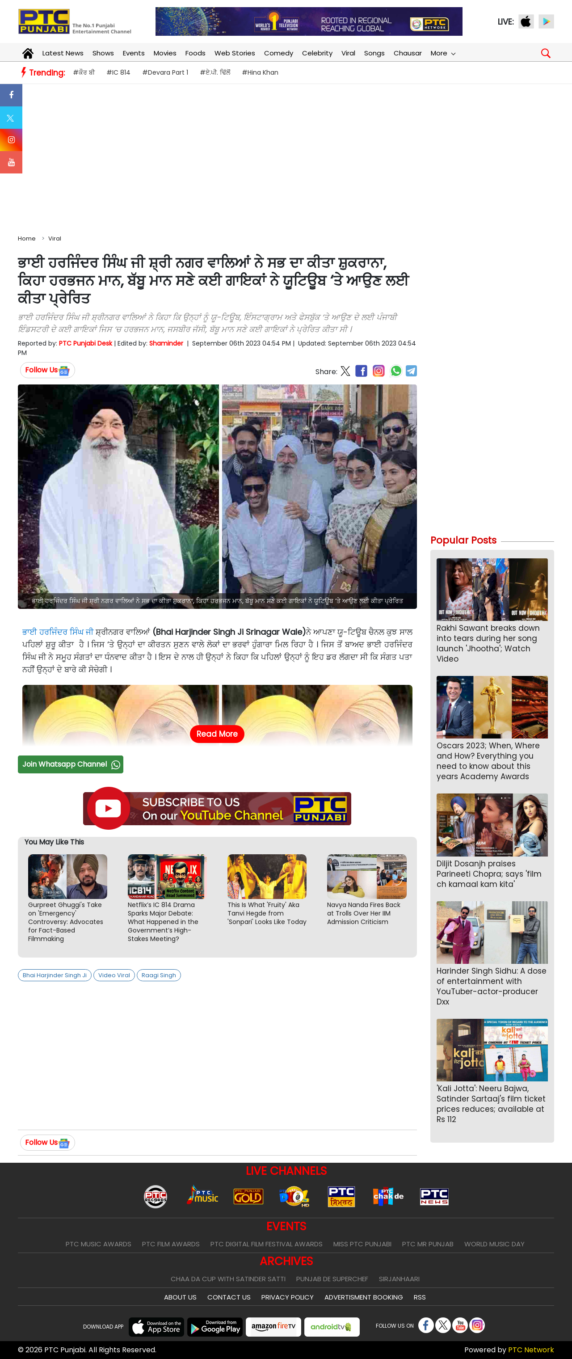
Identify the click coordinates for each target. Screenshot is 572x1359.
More (443, 53)
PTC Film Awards (171, 1244)
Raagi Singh (159, 975)
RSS (420, 1297)
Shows (103, 53)
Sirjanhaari (399, 1278)
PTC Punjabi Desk (85, 343)
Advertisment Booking (363, 1297)
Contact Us (229, 1297)
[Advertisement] (286, 157)
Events (134, 53)
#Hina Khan (260, 72)
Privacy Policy (287, 1297)
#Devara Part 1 (165, 72)
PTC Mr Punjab (428, 1244)
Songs (374, 53)
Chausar (408, 53)
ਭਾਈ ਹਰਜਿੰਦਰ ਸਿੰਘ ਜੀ (57, 631)
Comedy (278, 53)
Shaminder (166, 343)
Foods (195, 53)
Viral (348, 53)
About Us (180, 1297)
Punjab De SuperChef (332, 1278)
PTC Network (531, 1350)
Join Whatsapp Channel (72, 764)
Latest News (63, 53)
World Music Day (494, 1244)
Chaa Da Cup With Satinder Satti (228, 1278)
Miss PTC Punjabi (362, 1244)
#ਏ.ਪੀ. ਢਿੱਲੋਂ (215, 72)
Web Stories (234, 53)
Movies (165, 53)
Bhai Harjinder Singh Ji (55, 975)
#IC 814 (118, 72)
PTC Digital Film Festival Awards (266, 1244)
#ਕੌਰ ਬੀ (84, 72)
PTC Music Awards (98, 1244)
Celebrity (317, 53)
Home (27, 238)
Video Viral (114, 975)
